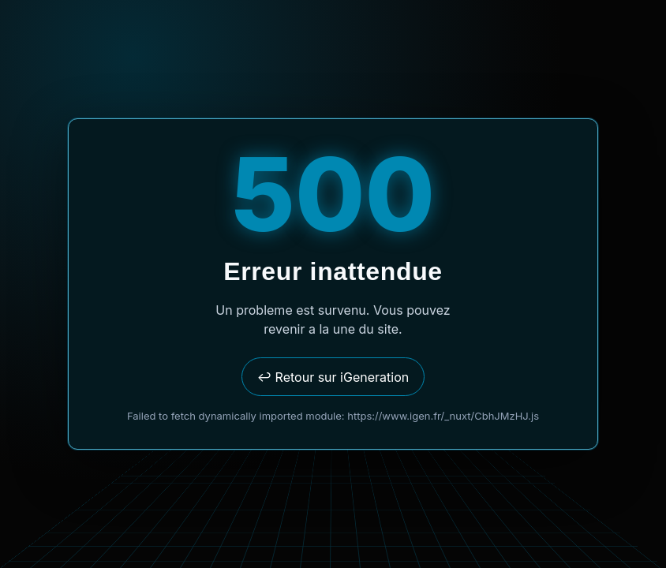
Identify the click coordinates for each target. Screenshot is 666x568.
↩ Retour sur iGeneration (333, 377)
